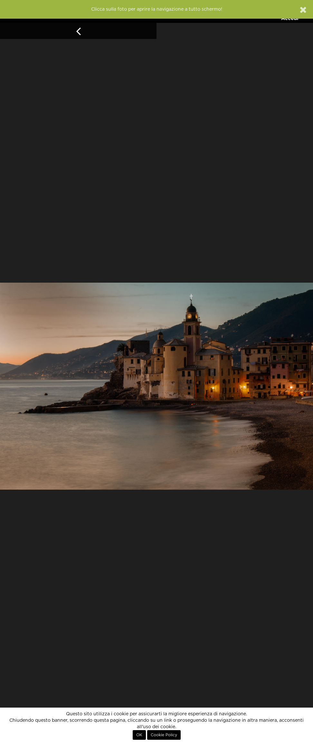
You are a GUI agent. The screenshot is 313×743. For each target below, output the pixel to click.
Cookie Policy (164, 735)
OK (139, 735)
